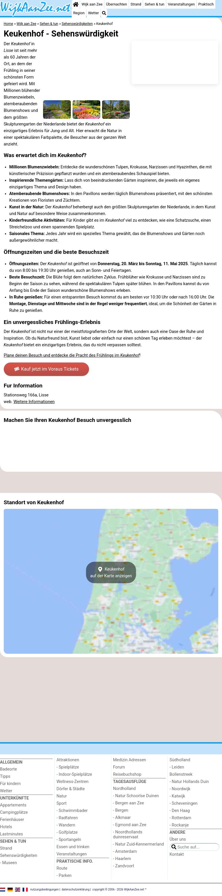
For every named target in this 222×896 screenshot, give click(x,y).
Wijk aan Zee (92, 4)
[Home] (76, 4)
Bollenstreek (181, 774)
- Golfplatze (67, 832)
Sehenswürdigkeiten (18, 855)
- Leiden (177, 767)
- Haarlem (122, 858)
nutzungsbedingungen (44, 889)
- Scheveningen (184, 803)
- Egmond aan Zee (129, 824)
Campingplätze (14, 812)
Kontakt (177, 854)
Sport (62, 803)
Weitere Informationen (34, 401)
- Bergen (120, 810)
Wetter (93, 13)
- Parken (64, 875)
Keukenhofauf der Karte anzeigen (111, 572)
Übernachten (116, 4)
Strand (135, 4)
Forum (119, 767)
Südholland (180, 759)
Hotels (6, 826)
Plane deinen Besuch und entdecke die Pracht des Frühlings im (72, 355)
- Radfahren (67, 817)
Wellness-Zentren (73, 781)
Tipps (5, 776)
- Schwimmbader (72, 810)
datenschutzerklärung (75, 889)
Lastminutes (11, 834)
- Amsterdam (125, 851)
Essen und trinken (73, 846)
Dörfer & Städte (71, 788)
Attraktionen (68, 759)
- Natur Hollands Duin (189, 781)
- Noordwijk (180, 788)
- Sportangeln (69, 839)
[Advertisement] (111, 482)
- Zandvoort (123, 866)
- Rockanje (179, 825)
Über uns (178, 839)
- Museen (8, 862)
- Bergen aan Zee (128, 803)
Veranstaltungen (181, 4)
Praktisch (206, 4)
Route (62, 868)
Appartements (13, 805)
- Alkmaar (122, 817)
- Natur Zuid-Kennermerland (138, 844)
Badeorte (8, 769)
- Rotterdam (180, 817)
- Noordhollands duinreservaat (128, 834)
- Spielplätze (68, 767)
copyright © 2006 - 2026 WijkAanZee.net (118, 889)
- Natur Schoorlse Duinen (136, 795)
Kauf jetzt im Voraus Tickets (46, 369)
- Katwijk (177, 796)
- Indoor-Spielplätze (74, 774)
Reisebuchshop (127, 774)
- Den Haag (180, 810)
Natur (62, 796)
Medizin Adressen (129, 759)
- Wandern (66, 825)
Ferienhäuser (12, 819)
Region (78, 13)
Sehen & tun (154, 4)
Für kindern (10, 783)
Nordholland (124, 788)
